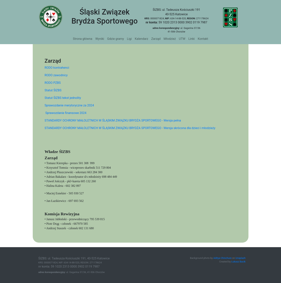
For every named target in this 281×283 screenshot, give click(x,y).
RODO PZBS (53, 83)
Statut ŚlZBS (53, 90)
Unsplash (241, 258)
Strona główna (82, 39)
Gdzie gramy (115, 39)
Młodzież (170, 39)
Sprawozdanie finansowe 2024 (65, 113)
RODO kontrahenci (57, 67)
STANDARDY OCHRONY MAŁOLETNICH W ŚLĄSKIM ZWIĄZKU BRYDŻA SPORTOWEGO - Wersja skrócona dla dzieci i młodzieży (130, 128)
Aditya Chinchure (222, 258)
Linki (191, 39)
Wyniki (99, 39)
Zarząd (155, 39)
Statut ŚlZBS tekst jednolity (63, 98)
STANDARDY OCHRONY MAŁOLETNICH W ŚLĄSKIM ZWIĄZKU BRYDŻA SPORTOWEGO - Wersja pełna (113, 120)
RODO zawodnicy (56, 75)
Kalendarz (141, 39)
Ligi (129, 39)
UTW (182, 39)
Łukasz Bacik (238, 261)
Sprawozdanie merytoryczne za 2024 (69, 105)
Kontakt (203, 39)
